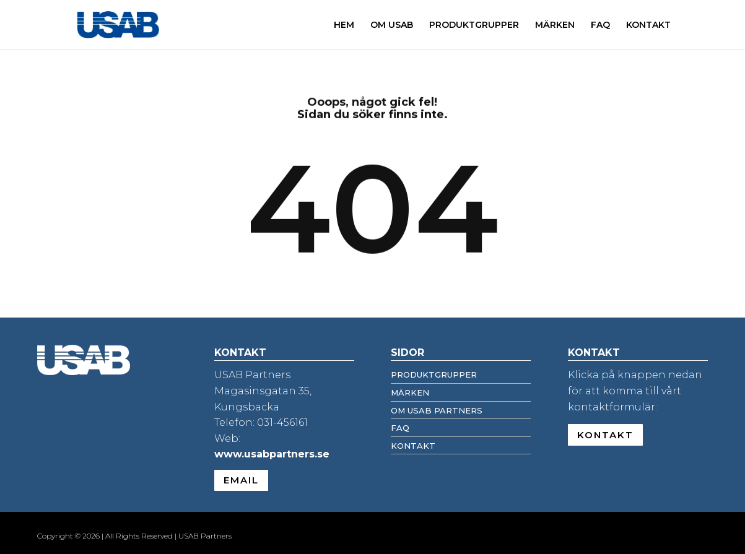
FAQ (600, 25)
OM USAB (391, 25)
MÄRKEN (555, 25)
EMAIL (241, 480)
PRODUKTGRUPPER (474, 25)
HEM (344, 25)
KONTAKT (648, 25)
